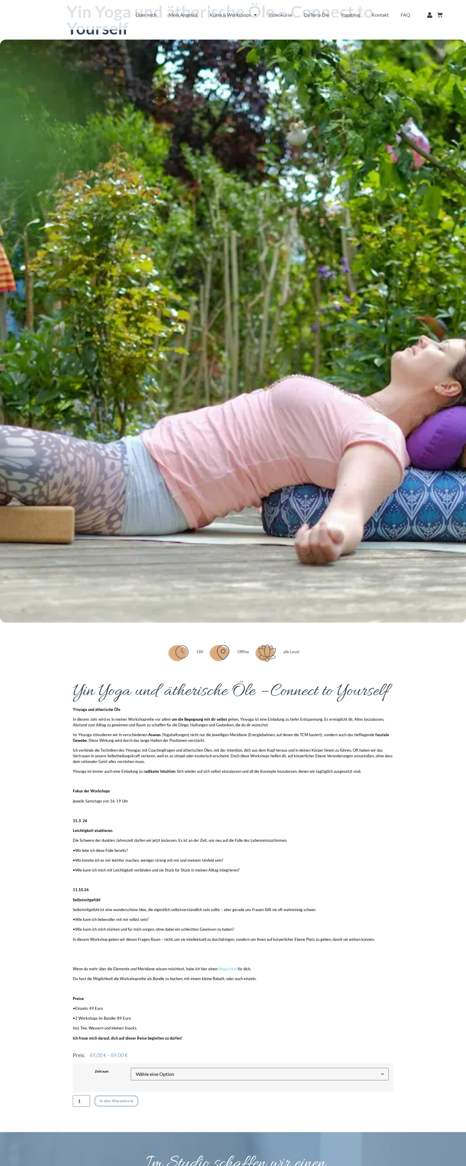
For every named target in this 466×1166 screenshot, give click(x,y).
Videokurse (280, 15)
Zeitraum (101, 1071)
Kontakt (380, 15)
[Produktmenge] (81, 1100)
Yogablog (350, 15)
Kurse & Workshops (233, 15)
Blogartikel (227, 969)
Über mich (146, 15)
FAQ (405, 15)
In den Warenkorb (114, 1100)
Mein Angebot (183, 15)
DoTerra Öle (316, 15)
